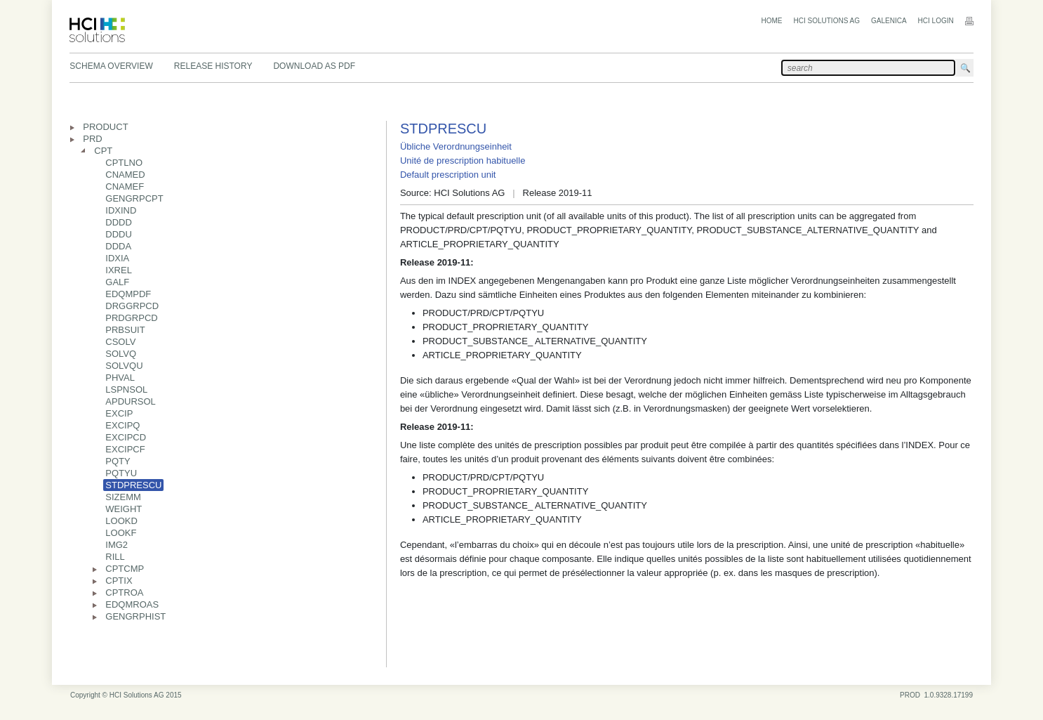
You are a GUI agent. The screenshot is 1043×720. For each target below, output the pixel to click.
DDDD (118, 222)
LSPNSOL (126, 389)
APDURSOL (130, 401)
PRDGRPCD (131, 318)
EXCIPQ (122, 425)
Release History (213, 66)
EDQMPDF (128, 294)
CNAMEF (124, 186)
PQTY (117, 461)
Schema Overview (110, 66)
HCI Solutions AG (827, 21)
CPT (103, 150)
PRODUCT (105, 127)
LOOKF (120, 533)
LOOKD (121, 521)
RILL (114, 556)
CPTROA (124, 592)
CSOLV (120, 341)
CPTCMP (124, 568)
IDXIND (120, 210)
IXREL (118, 270)
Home (772, 21)
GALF (117, 282)
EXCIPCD (125, 437)
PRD (92, 138)
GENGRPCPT (134, 198)
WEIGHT (123, 509)
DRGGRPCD (132, 306)
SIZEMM (123, 497)
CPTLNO (123, 162)
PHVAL (120, 377)
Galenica (889, 21)
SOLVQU (123, 365)
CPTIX (118, 580)
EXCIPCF (125, 449)
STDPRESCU (133, 485)
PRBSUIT (125, 330)
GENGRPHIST (135, 616)
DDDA (118, 246)
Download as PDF (314, 66)
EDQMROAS (132, 604)
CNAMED (125, 174)
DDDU (118, 234)
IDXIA (117, 258)
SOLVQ (120, 353)
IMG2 (116, 544)
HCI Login (936, 21)
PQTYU (121, 473)
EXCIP (119, 413)
